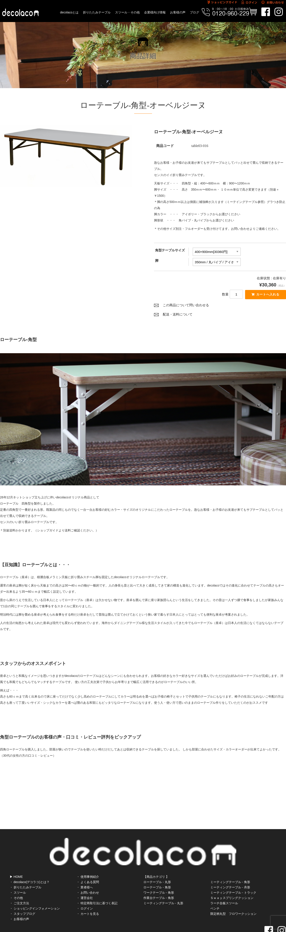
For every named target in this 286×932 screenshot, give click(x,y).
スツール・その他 (127, 12)
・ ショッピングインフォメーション (35, 890)
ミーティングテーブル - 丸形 (163, 884)
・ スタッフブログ (22, 895)
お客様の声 (177, 12)
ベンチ (215, 890)
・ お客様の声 (19, 900)
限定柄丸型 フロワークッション (233, 895)
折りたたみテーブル (97, 12)
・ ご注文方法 (19, 884)
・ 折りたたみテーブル (25, 869)
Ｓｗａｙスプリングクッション (231, 879)
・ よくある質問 (88, 863)
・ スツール (18, 874)
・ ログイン (85, 890)
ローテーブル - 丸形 (157, 863)
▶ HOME (16, 858)
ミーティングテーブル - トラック (233, 874)
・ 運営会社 (85, 879)
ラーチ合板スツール (224, 884)
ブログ (194, 12)
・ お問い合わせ (88, 874)
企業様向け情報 (155, 12)
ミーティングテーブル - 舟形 (230, 869)
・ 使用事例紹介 (88, 858)
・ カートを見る (88, 895)
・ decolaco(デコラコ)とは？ (30, 863)
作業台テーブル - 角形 (158, 879)
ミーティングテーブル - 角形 (230, 863)
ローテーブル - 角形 (157, 869)
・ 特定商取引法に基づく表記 (97, 884)
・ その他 (16, 879)
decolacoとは (69, 12)
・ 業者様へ (85, 869)
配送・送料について (177, 315)
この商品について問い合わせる (186, 306)
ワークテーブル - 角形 (158, 874)
